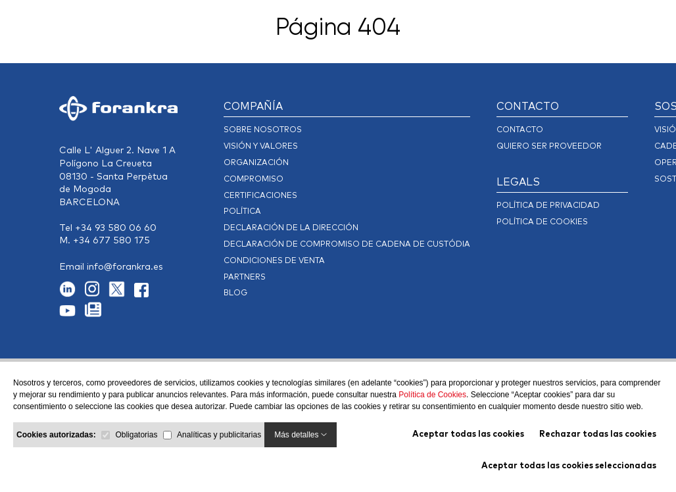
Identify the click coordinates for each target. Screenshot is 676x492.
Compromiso (253, 180)
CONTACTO (527, 106)
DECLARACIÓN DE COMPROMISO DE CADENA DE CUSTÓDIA (347, 245)
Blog (235, 293)
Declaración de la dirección (291, 228)
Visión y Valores (261, 147)
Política (242, 212)
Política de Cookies (432, 394)
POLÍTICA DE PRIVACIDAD (548, 206)
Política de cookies (542, 222)
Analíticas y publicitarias (219, 434)
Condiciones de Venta (274, 261)
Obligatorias (136, 434)
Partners (245, 278)
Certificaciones (260, 196)
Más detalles (300, 434)
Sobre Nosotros (263, 130)
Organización (256, 163)
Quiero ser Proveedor (549, 147)
